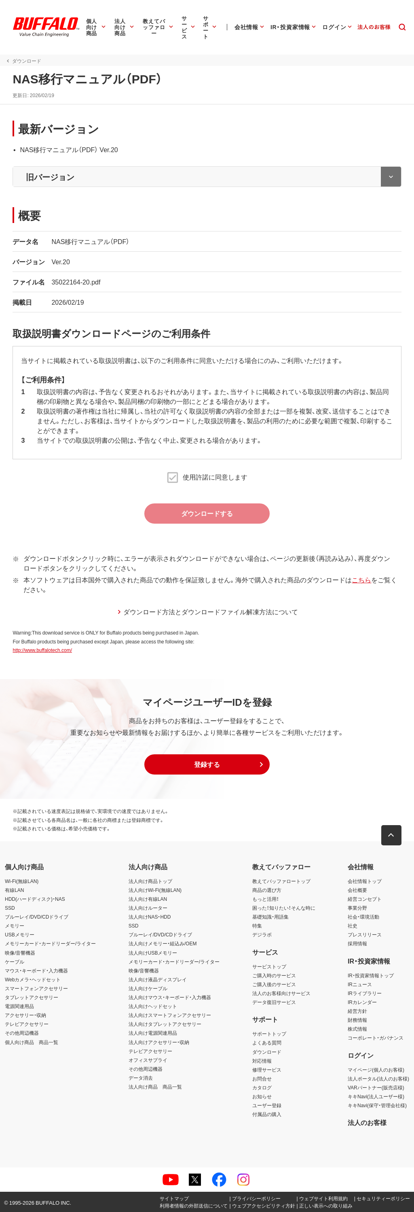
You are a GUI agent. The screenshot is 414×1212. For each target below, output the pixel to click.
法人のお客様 (367, 1122)
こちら (361, 579)
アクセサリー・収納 (25, 1015)
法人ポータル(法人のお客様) (378, 1078)
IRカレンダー (362, 1002)
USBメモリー (19, 934)
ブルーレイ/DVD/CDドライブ (36, 916)
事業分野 (357, 907)
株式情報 (357, 1028)
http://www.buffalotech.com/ (42, 650)
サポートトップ (269, 1033)
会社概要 (357, 890)
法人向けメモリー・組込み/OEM (163, 943)
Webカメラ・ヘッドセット (33, 979)
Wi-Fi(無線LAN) (21, 881)
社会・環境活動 (363, 916)
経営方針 (357, 1011)
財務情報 (357, 1019)
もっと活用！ (265, 898)
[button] (207, 764)
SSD (10, 907)
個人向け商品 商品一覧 (31, 1042)
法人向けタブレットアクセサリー (165, 1023)
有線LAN (14, 890)
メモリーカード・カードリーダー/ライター (50, 943)
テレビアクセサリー (27, 1023)
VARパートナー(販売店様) (376, 1087)
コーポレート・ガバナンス (375, 1038)
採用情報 (357, 943)
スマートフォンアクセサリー (36, 988)
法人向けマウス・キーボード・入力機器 (170, 997)
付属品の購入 (266, 1114)
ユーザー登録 (266, 1105)
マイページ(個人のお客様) (376, 1069)
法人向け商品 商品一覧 (155, 1086)
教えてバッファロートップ (281, 881)
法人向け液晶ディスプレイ (158, 979)
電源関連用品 (19, 1006)
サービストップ (269, 966)
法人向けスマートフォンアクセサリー (170, 1015)
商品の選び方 (266, 890)
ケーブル (14, 961)
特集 (257, 925)
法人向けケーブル (148, 988)
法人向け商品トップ (150, 881)
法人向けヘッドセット (153, 1006)
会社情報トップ (365, 881)
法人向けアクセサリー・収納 (159, 1042)
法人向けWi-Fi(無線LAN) (155, 890)
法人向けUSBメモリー (153, 952)
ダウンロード (266, 1051)
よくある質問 (266, 1042)
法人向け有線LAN (148, 898)
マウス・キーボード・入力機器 (36, 970)
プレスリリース (365, 934)
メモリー (14, 925)
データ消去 (141, 1077)
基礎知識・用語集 (270, 916)
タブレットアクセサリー (31, 997)
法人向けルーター (148, 907)
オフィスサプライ (148, 1059)
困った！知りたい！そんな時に (283, 907)
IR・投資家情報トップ (371, 975)
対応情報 (262, 1060)
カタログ (262, 1087)
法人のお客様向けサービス (281, 993)
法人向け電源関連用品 (153, 1032)
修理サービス (266, 1069)
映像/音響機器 (20, 952)
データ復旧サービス (274, 1002)
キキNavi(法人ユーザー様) (376, 1096)
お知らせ (262, 1096)
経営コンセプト (365, 898)
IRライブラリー (365, 993)
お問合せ (262, 1078)
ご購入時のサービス (274, 975)
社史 (352, 925)
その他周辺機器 (22, 1032)
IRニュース (360, 984)
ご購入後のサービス (274, 984)
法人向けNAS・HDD (150, 916)
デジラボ (262, 934)
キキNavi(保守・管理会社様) (377, 1105)
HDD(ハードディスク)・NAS (35, 898)
